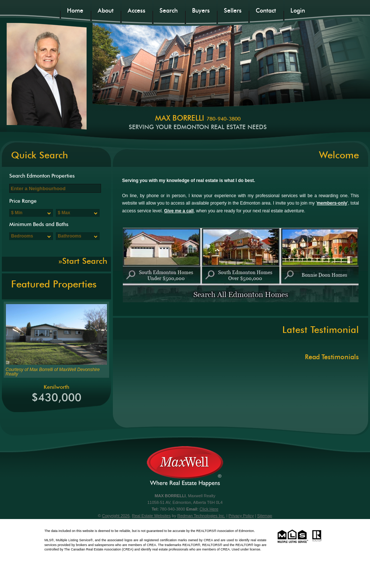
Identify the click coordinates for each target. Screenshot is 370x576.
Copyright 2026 (116, 515)
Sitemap (264, 515)
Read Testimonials (332, 357)
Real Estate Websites (151, 515)
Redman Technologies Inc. (201, 515)
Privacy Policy (241, 515)
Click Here (208, 509)
